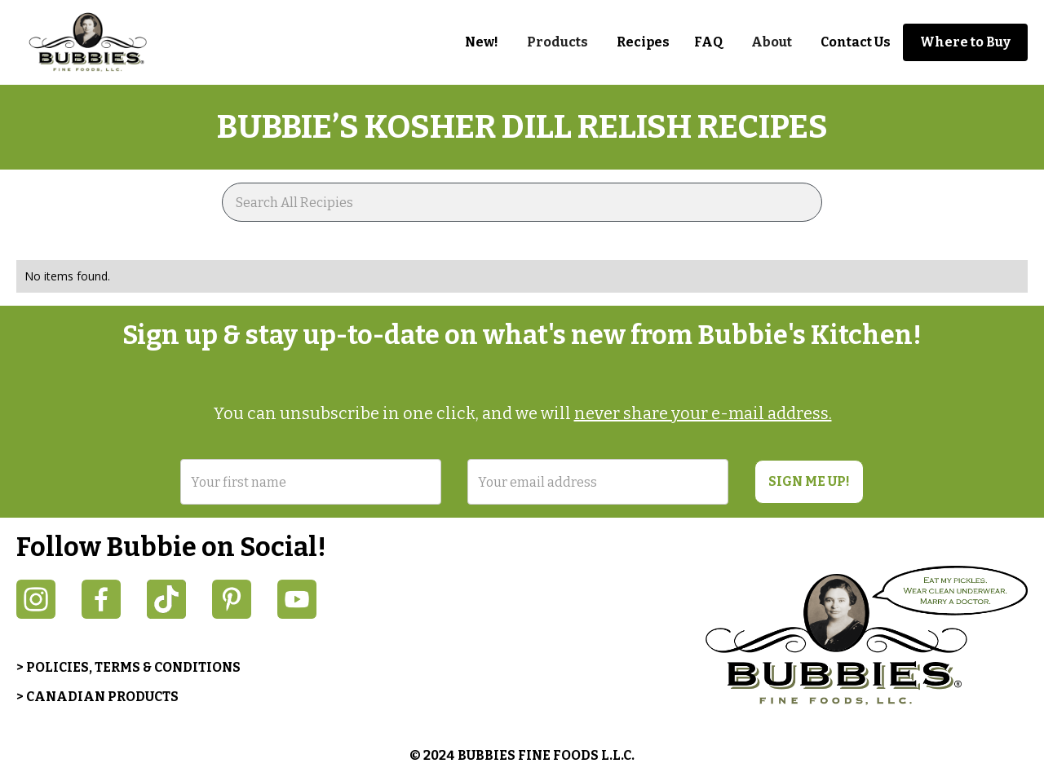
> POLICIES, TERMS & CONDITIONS (128, 667)
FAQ (708, 42)
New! (481, 42)
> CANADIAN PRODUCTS (97, 696)
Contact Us (856, 42)
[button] (557, 42)
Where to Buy (965, 42)
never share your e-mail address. (703, 413)
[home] (97, 42)
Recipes (643, 42)
